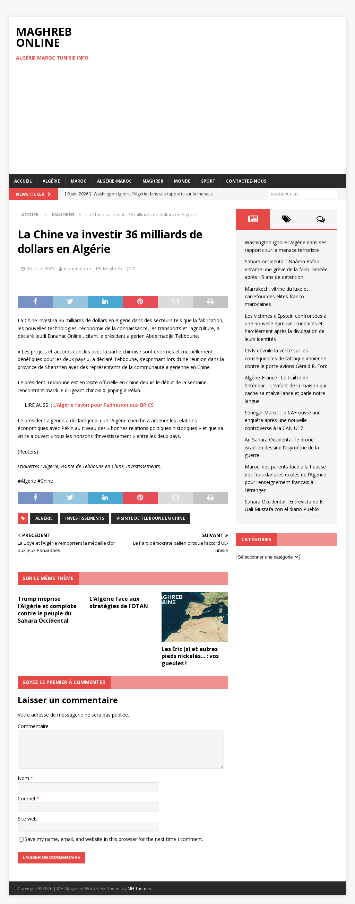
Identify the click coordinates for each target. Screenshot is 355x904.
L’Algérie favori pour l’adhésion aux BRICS (103, 405)
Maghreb (152, 181)
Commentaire (33, 726)
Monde (182, 181)
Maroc (78, 181)
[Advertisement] (177, 122)
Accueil (23, 181)
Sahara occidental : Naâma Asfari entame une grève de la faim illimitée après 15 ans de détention (286, 269)
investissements (84, 518)
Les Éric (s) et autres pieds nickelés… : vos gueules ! (190, 656)
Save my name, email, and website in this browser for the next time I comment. (114, 839)
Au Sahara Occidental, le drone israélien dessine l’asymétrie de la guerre (282, 447)
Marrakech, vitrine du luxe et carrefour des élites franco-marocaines (276, 297)
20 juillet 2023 (40, 268)
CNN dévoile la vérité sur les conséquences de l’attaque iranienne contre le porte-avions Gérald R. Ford (286, 358)
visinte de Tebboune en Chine (150, 518)
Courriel (27, 798)
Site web (27, 818)
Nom (24, 778)
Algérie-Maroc (114, 181)
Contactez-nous (246, 181)
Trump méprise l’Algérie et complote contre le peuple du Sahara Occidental (47, 609)
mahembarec (78, 268)
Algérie (51, 181)
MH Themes (139, 889)
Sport (208, 181)
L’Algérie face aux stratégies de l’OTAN (118, 602)
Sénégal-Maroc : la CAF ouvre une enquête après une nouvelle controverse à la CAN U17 (283, 420)
